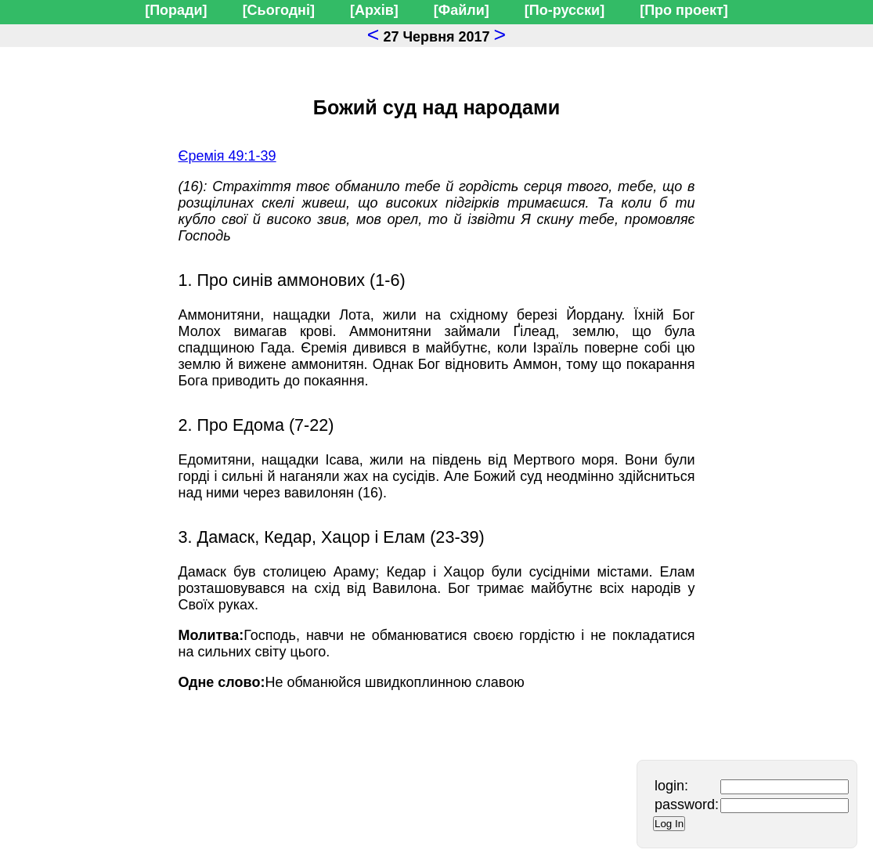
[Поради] (176, 10)
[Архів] (374, 10)
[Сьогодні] (279, 10)
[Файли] (461, 10)
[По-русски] (564, 10)
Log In (669, 824)
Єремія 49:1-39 (227, 156)
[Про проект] (684, 10)
